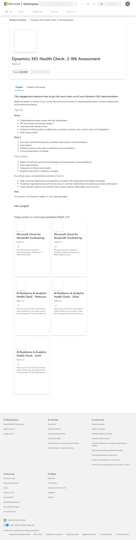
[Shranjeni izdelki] (88, 4)
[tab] (19, 87)
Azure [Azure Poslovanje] (6, 488)
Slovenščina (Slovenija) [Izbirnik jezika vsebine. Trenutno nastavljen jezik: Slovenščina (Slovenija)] (17, 520)
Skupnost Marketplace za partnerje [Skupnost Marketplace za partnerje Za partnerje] (104, 455)
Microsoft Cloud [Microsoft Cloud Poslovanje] (9, 478)
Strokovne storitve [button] (17, 19)
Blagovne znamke (89, 534)
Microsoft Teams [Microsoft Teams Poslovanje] (10, 511)
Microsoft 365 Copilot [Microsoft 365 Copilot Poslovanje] (11, 507)
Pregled (19, 87)
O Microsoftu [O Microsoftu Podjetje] (52, 483)
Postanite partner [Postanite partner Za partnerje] (98, 424)
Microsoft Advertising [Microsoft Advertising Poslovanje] (11, 502)
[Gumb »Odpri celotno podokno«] (8, 11)
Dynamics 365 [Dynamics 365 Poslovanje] (9, 492)
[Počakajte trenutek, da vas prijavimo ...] (128, 3)
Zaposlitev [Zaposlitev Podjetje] (51, 478)
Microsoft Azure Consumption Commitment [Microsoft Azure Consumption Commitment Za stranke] (63, 443)
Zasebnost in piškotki (54, 534)
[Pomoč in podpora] (82, 4)
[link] (31, 248)
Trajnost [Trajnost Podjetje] (51, 497)
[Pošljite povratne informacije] (76, 4)
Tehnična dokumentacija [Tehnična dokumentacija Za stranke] (56, 434)
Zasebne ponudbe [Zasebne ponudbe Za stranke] (54, 438)
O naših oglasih (106, 534)
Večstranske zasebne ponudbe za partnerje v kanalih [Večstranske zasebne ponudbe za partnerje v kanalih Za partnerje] (111, 464)
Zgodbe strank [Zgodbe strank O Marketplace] (9, 434)
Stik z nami (38, 534)
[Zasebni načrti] (94, 4)
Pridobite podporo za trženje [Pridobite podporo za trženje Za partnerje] (102, 434)
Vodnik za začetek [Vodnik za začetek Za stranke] (54, 429)
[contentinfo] (29, 20)
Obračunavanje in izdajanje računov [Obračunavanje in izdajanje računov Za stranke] (60, 448)
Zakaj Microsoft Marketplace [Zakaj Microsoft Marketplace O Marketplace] (14, 424)
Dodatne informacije (36, 87)
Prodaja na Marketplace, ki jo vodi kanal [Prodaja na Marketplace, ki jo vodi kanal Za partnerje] (106, 460)
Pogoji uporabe (72, 534)
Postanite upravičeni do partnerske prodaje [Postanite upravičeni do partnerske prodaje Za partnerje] (107, 450)
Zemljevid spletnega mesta (19, 534)
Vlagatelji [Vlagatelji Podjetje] (51, 492)
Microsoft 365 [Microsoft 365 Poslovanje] (8, 497)
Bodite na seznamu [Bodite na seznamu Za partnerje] (98, 429)
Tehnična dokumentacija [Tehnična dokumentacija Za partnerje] (100, 438)
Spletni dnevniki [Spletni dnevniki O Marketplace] (9, 429)
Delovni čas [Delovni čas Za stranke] (52, 424)
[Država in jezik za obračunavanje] (109, 3)
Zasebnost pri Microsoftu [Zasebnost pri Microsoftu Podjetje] (57, 488)
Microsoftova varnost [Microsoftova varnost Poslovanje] (11, 483)
